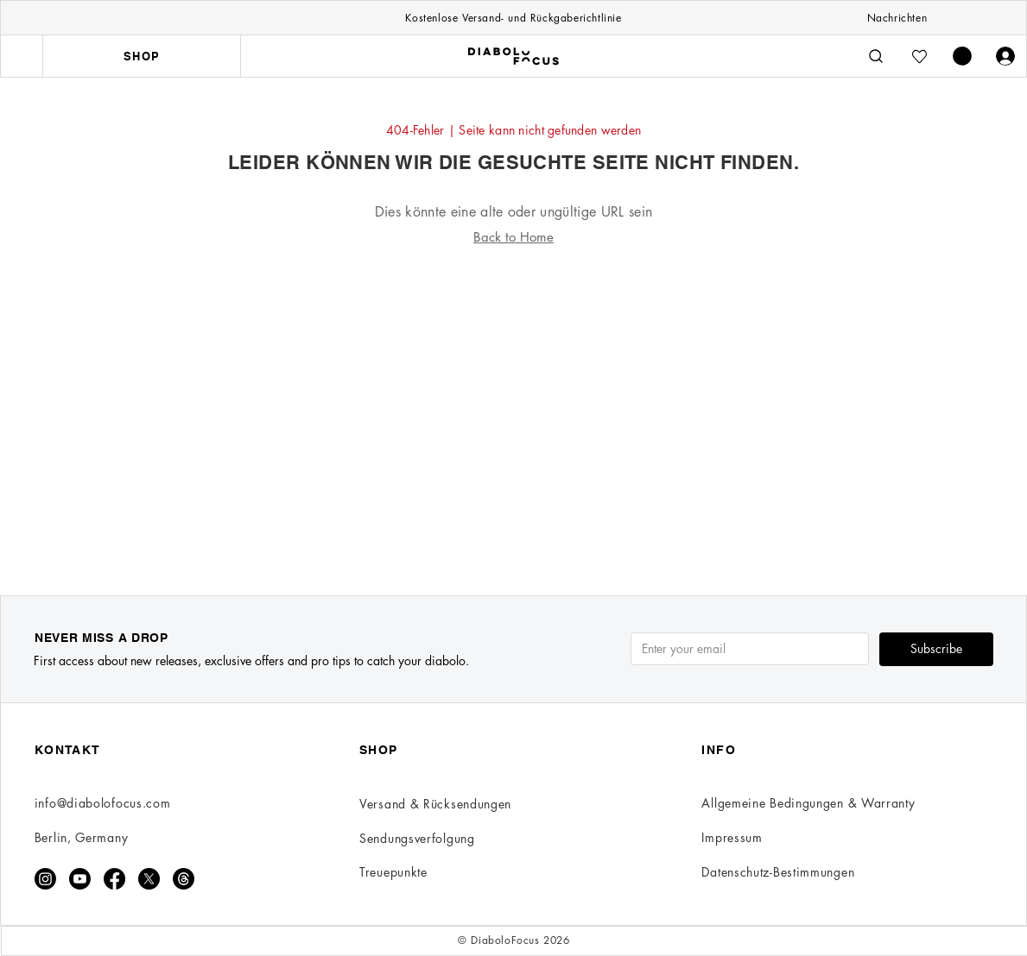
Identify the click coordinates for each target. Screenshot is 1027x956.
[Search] (875, 56)
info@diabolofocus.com (103, 803)
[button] (962, 56)
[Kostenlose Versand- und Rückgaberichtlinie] (513, 17)
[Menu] (21, 56)
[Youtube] (80, 879)
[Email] (744, 648)
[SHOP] (141, 56)
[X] (149, 879)
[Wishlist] (919, 56)
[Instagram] (45, 879)
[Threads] (183, 879)
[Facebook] (114, 879)
